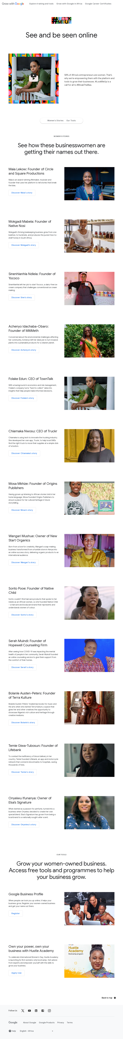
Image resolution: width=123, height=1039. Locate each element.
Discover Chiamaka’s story (24, 453)
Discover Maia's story (22, 193)
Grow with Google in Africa (69, 4)
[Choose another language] (37, 1031)
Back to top (109, 998)
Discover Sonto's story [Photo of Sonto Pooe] (22, 615)
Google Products (46, 1022)
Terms (70, 1022)
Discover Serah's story (22, 667)
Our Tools (71, 120)
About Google (29, 1022)
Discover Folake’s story (23, 398)
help (12, 1031)
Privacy (60, 1022)
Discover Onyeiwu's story (24, 824)
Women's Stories (55, 120)
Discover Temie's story (23, 772)
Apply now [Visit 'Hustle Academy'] (17, 973)
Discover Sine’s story (22, 297)
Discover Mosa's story (22, 510)
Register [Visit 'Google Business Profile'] (16, 913)
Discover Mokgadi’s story (24, 245)
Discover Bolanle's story (23, 722)
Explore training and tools (41, 4)
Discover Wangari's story (24, 562)
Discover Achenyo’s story (24, 350)
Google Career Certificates (98, 4)
